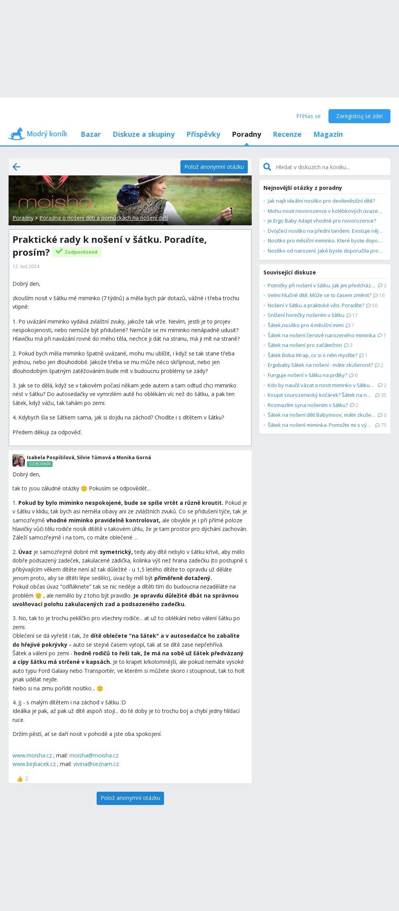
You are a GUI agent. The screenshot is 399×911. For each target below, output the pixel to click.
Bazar (91, 134)
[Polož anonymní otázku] (214, 166)
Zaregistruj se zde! (359, 116)
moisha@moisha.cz (93, 755)
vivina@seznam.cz (96, 764)
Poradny (246, 134)
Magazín (328, 134)
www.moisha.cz (32, 755)
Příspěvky (203, 134)
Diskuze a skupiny (144, 134)
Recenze (287, 134)
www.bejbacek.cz (34, 764)
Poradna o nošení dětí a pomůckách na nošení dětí (103, 217)
